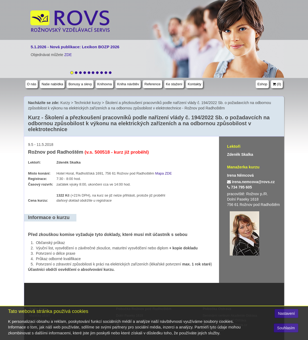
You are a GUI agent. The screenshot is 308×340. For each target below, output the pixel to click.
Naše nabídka (52, 84)
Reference (152, 84)
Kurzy (65, 103)
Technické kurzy (87, 103)
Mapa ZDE (163, 173)
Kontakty (194, 84)
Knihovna (104, 84)
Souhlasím (286, 328)
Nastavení (286, 313)
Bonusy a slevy (80, 84)
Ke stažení (174, 84)
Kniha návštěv (128, 84)
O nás (31, 84)
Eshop (262, 84)
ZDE (68, 55)
